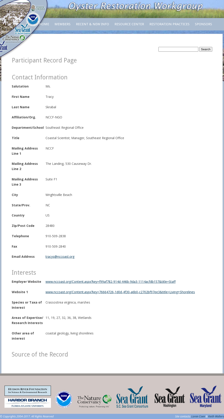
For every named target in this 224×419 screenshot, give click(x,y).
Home (44, 24)
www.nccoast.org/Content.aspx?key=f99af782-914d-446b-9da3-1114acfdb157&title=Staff (111, 281)
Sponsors (203, 24)
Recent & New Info (92, 24)
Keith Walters (216, 416)
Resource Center (129, 26)
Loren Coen (198, 416)
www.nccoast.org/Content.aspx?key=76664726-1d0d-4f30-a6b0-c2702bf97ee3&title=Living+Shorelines (120, 292)
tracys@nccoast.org (60, 256)
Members (62, 26)
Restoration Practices (169, 26)
